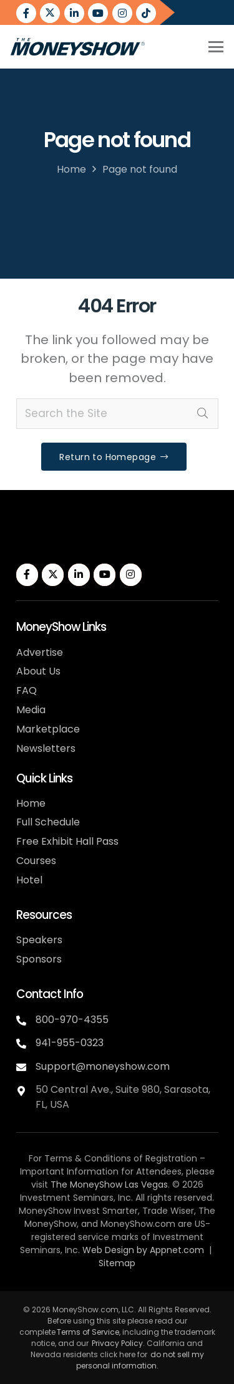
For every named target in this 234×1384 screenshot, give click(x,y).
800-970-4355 (72, 1019)
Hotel (29, 880)
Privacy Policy (117, 1343)
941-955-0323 (70, 1043)
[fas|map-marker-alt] (26, 1088)
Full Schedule (48, 822)
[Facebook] (26, 13)
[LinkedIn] (74, 13)
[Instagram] (122, 13)
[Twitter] (50, 13)
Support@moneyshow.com (103, 1066)
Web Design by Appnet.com (143, 1250)
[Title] (146, 13)
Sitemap (117, 1263)
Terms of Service (88, 1332)
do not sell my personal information (140, 1360)
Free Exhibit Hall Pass (67, 841)
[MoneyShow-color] (78, 46)
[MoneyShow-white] (77, 540)
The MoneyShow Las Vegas (109, 1184)
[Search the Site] (117, 414)
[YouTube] (98, 13)
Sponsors (39, 959)
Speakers (39, 940)
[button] (216, 46)
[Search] (203, 414)
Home (71, 169)
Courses (36, 860)
